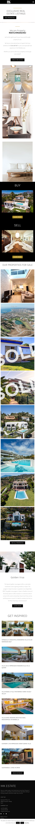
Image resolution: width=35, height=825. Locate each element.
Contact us (4, 805)
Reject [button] (22, 822)
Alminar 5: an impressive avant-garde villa (16, 743)
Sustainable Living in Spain (11, 767)
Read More (27, 822)
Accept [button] (18, 822)
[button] (33, 2)
